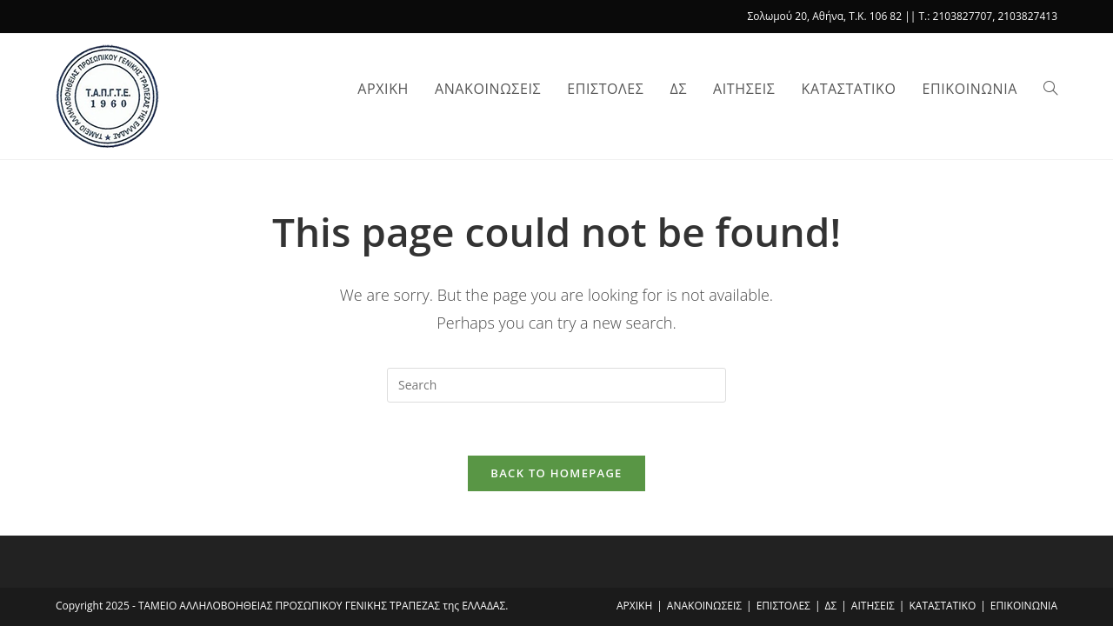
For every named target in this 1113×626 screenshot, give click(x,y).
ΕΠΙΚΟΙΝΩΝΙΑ (1023, 605)
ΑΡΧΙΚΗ (634, 605)
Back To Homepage (556, 473)
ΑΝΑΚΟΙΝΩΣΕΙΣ (704, 605)
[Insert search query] (556, 385)
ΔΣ (831, 605)
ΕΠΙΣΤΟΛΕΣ (783, 605)
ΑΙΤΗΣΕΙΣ (873, 605)
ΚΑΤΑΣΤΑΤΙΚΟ (942, 605)
